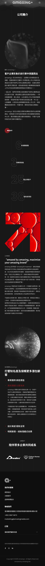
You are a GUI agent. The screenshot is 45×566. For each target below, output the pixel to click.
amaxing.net (26, 562)
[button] (39, 3)
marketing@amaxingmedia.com (17, 519)
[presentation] (18, 539)
